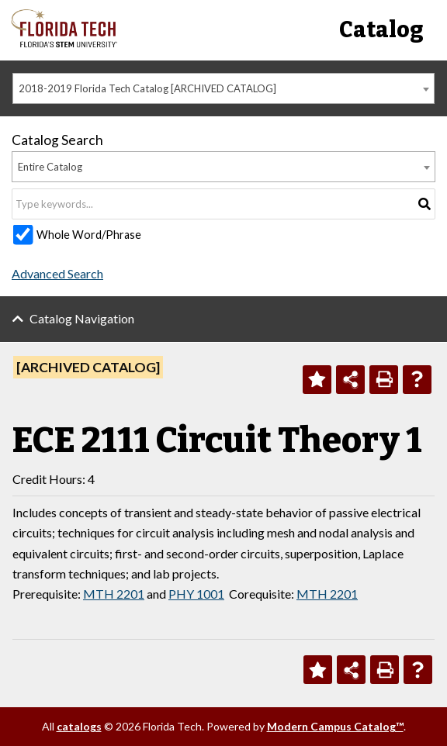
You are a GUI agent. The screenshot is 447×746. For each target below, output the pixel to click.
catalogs (79, 726)
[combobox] (223, 88)
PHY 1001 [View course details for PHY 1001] (196, 593)
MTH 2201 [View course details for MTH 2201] (113, 593)
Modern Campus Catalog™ (335, 726)
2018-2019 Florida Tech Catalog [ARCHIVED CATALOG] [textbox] (147, 88)
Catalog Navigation (81, 318)
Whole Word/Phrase (88, 234)
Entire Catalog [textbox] (50, 167)
